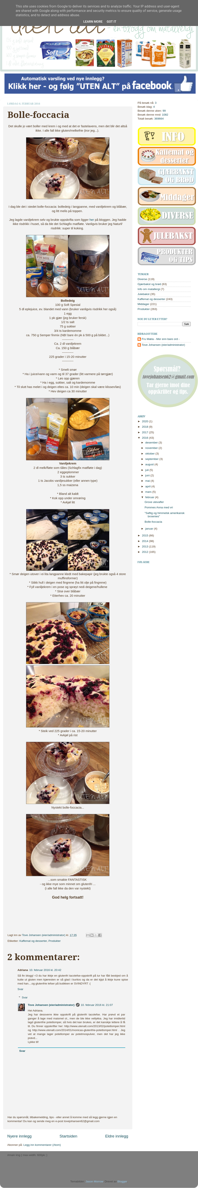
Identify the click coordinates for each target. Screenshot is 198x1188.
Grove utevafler (154, 502)
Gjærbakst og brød (149, 284)
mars (148, 491)
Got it (111, 21)
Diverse (142, 279)
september (152, 459)
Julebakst (143, 294)
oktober (150, 453)
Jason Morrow (94, 1181)
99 (164, 110)
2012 (145, 551)
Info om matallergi (149, 289)
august (149, 464)
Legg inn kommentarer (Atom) (42, 1144)
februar (150, 497)
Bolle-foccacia (153, 521)
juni (147, 475)
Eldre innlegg (116, 1136)
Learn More (93, 21)
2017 (145, 432)
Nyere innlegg (19, 1136)
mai (148, 480)
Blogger (122, 1181)
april (148, 486)
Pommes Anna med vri (159, 507)
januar (149, 528)
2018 (145, 426)
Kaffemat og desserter (33, 940)
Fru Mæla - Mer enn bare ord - (161, 339)
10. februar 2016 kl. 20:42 (45, 970)
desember (152, 442)
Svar (20, 989)
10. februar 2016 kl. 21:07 (97, 1004)
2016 (145, 437)
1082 (165, 114)
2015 (145, 535)
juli (147, 470)
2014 (145, 541)
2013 (145, 546)
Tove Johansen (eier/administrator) (44, 935)
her (91, 219)
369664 (159, 118)
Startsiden (68, 1136)
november (152, 448)
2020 (145, 421)
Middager (143, 304)
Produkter (54, 940)
